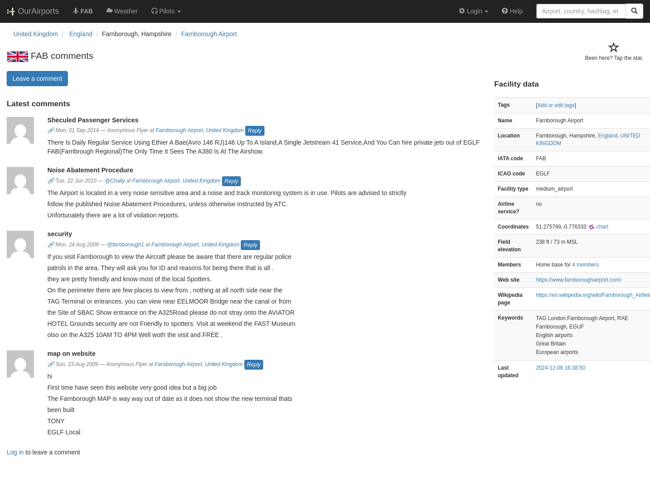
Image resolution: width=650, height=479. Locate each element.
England (607, 136)
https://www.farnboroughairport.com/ (578, 280)
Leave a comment (37, 78)
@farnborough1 (125, 245)
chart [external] (598, 227)
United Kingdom (225, 131)
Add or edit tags (556, 105)
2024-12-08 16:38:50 (560, 368)
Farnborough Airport (209, 33)
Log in (15, 452)
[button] (166, 11)
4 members (585, 265)
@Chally (115, 181)
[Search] (634, 11)
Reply (255, 131)
